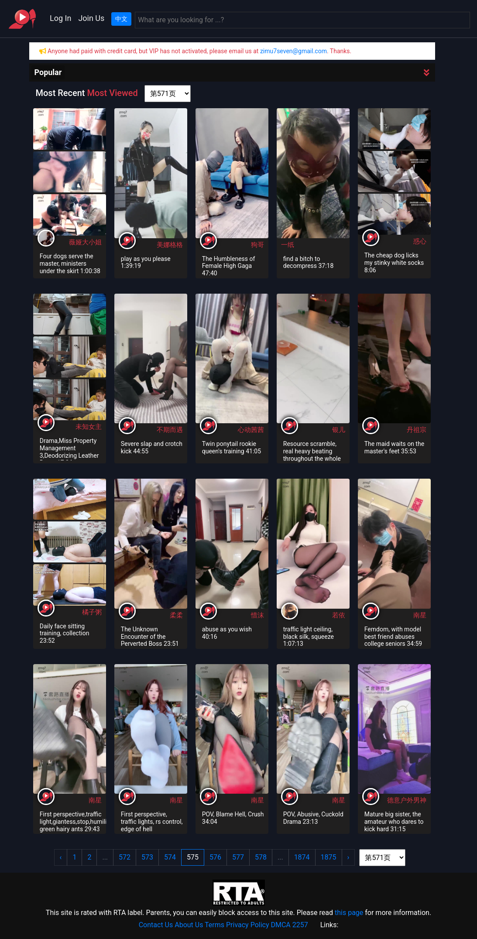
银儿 (338, 430)
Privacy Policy (247, 925)
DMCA (280, 925)
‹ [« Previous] (61, 857)
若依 (338, 615)
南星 (419, 615)
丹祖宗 (416, 430)
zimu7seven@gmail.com (293, 51)
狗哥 (257, 245)
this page (349, 912)
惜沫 (257, 615)
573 (147, 857)
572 (124, 857)
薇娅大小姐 (85, 242)
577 (238, 857)
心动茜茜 (251, 430)
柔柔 (176, 615)
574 (170, 857)
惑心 (419, 241)
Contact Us (156, 925)
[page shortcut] (167, 93)
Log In (60, 18)
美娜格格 (170, 245)
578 (261, 857)
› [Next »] (348, 857)
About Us (189, 925)
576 (215, 857)
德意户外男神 (406, 800)
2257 (300, 925)
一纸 (287, 245)
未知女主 (88, 427)
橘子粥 (92, 612)
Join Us (91, 18)
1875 (328, 857)
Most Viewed (112, 93)
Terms (214, 925)
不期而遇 (170, 430)
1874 (302, 857)
